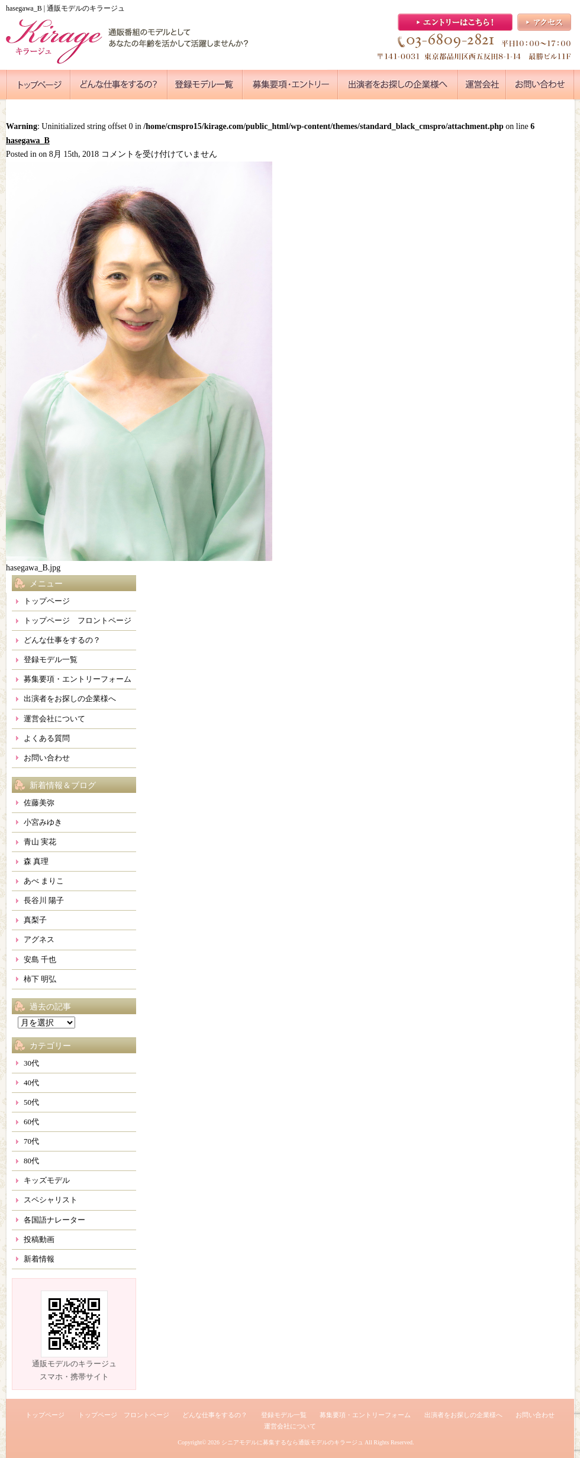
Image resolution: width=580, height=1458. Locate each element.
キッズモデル (47, 1180)
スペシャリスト (51, 1199)
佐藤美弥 (39, 802)
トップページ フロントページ (77, 620)
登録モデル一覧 (51, 659)
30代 (31, 1063)
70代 (31, 1141)
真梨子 (35, 919)
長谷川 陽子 (44, 900)
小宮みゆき (43, 822)
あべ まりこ (44, 880)
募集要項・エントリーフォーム (77, 679)
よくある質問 (47, 738)
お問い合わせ (47, 757)
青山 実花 (40, 841)
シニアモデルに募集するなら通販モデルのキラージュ (292, 1442)
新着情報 (39, 1258)
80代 (31, 1160)
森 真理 (36, 861)
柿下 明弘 (40, 979)
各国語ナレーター (54, 1219)
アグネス (39, 939)
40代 (31, 1082)
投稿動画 (39, 1239)
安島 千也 (40, 959)
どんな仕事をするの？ (62, 640)
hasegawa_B (28, 140)
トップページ (47, 600)
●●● (38, 84)
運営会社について (54, 718)
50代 (31, 1102)
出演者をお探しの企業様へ (70, 698)
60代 (31, 1121)
